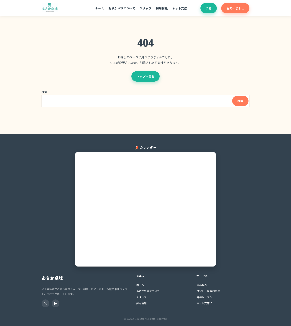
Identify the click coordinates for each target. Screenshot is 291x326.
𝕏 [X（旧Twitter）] (45, 303)
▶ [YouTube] (55, 303)
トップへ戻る (145, 76)
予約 (209, 8)
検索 (45, 92)
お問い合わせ (235, 8)
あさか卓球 (52, 278)
